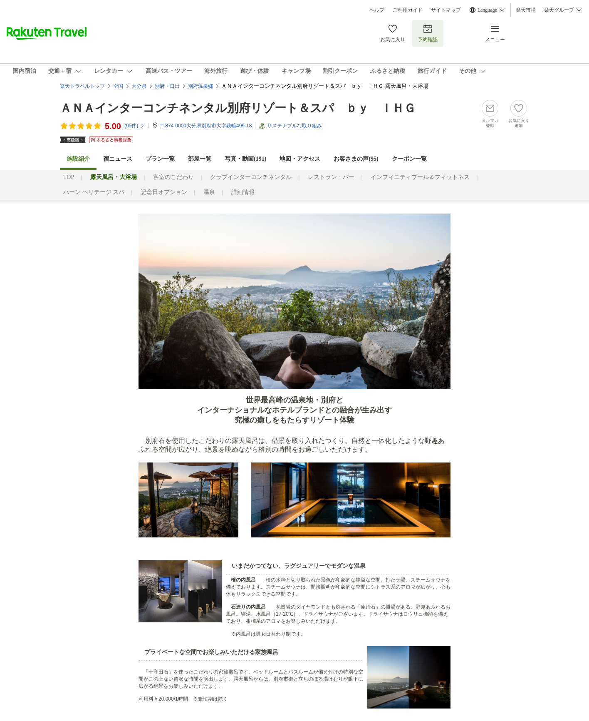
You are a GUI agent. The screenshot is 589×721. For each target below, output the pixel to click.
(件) (134, 125)
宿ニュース (117, 159)
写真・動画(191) (245, 159)
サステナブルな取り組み (294, 126)
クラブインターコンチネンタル (251, 177)
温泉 (209, 192)
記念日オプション (164, 192)
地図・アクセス (300, 159)
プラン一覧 (160, 159)
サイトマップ (446, 10)
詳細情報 (243, 192)
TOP (68, 177)
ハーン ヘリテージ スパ (93, 192)
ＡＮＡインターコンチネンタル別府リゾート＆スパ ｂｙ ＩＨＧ (238, 108)
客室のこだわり (173, 177)
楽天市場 (526, 10)
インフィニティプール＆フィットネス (420, 177)
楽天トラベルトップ (82, 86)
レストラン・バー (331, 177)
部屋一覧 (199, 159)
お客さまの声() (356, 159)
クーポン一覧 (409, 159)
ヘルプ (376, 10)
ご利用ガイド (408, 10)
